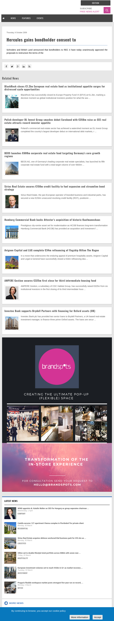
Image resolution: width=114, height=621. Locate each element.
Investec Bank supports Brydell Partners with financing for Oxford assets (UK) (49, 311)
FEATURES (26, 18)
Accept (97, 617)
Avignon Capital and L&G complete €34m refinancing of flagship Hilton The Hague (51, 250)
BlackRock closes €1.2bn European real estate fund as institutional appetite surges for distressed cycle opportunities (54, 87)
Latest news (11, 500)
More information (79, 617)
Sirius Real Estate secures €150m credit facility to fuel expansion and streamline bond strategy (54, 188)
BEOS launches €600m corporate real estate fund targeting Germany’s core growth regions (52, 154)
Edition (95, 2)
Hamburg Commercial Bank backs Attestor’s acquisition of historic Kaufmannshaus (52, 220)
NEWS (13, 18)
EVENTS (40, 18)
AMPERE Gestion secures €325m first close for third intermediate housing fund (50, 280)
